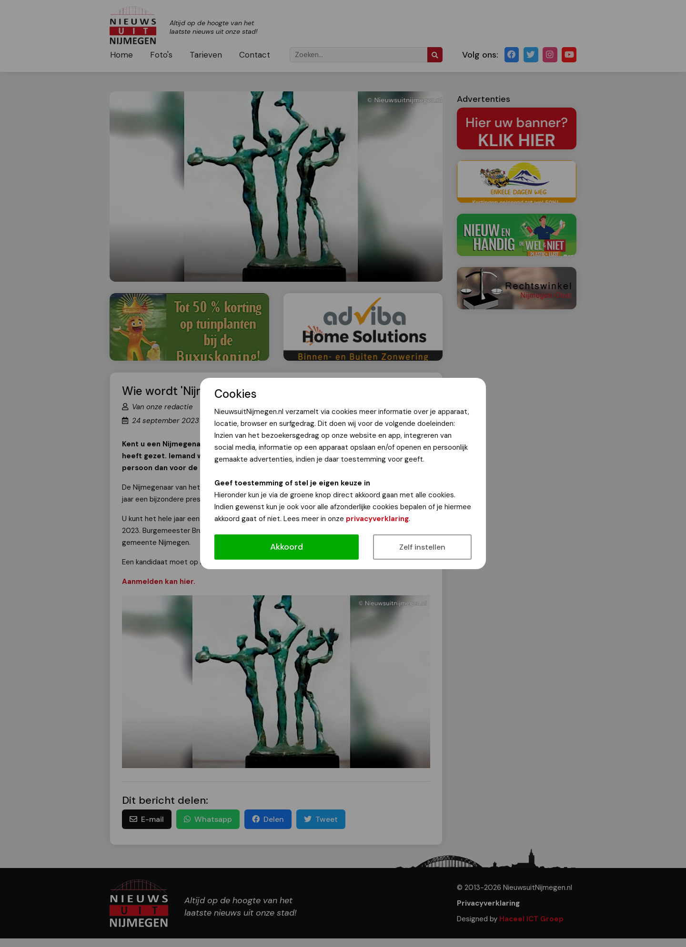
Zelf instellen (422, 547)
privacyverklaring (377, 518)
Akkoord (286, 546)
